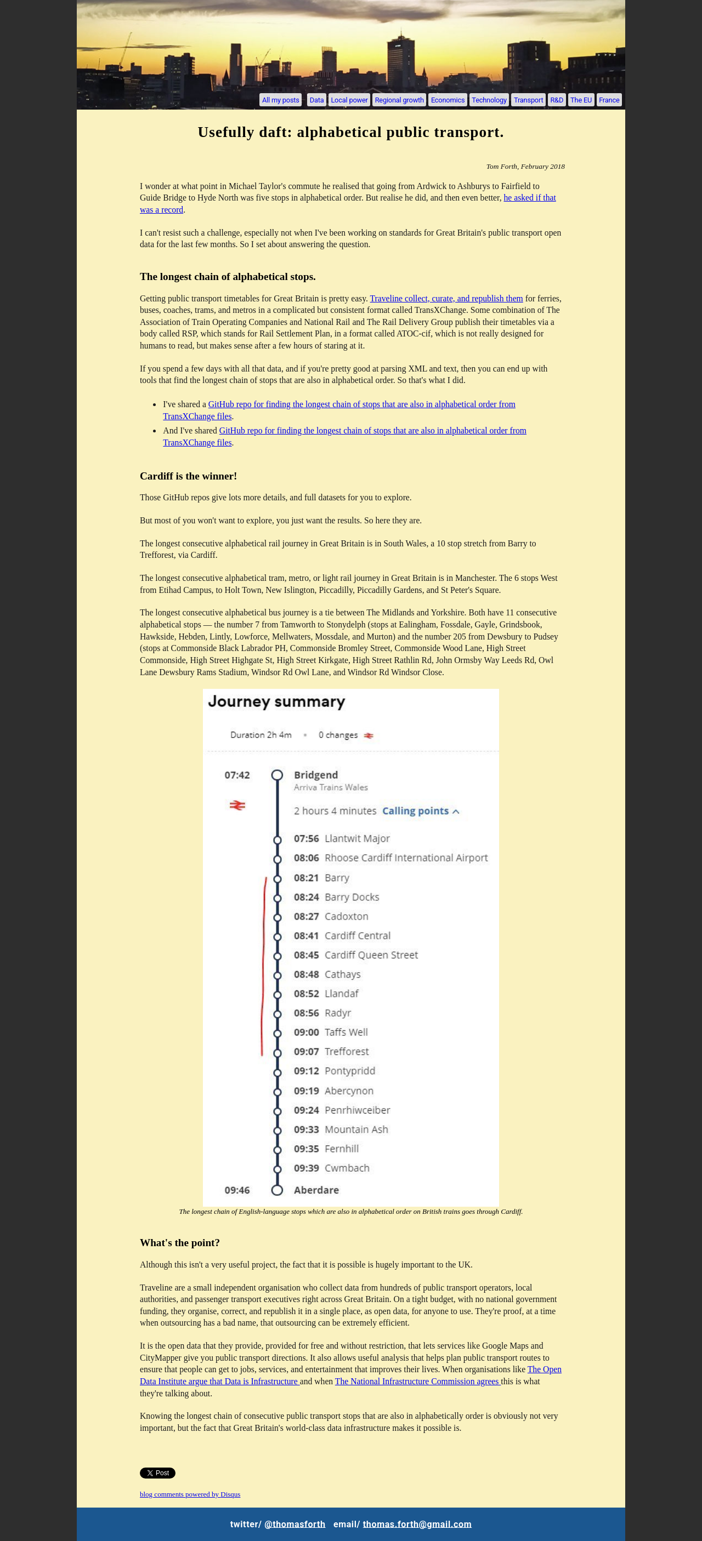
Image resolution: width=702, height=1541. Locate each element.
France (609, 99)
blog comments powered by (190, 1494)
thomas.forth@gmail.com (417, 1524)
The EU (581, 99)
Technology (489, 99)
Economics (448, 99)
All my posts (280, 99)
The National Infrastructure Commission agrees (418, 1381)
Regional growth (399, 99)
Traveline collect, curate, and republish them (446, 298)
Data (317, 99)
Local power (349, 99)
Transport (528, 99)
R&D (556, 99)
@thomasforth (294, 1524)
